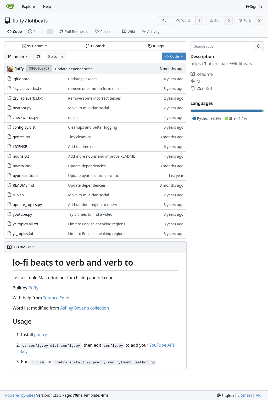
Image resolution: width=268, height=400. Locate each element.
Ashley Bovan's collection (84, 308)
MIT (197, 81)
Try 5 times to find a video (90, 214)
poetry (40, 335)
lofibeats (38, 20)
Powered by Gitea (20, 395)
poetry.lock (22, 165)
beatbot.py (22, 107)
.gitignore (21, 78)
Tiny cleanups (80, 136)
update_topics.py (27, 204)
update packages (82, 78)
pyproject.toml (25, 175)
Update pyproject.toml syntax (93, 175)
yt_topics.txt (23, 233)
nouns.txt (21, 156)
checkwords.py (25, 117)
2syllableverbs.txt (28, 98)
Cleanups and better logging (92, 127)
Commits (35, 45)
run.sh (18, 194)
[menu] (225, 395)
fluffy (18, 20)
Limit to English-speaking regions (96, 223)
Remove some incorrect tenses (94, 98)
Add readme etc (81, 146)
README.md (23, 185)
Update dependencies (74, 68)
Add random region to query (92, 204)
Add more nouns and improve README (101, 156)
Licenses (245, 395)
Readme (202, 74)
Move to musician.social (88, 107)
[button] (38, 56)
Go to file (55, 56)
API (258, 395)
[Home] (10, 6)
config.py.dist (24, 127)
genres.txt (21, 136)
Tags (156, 45)
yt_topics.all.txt (25, 223)
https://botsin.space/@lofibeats (221, 63)
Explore (28, 6)
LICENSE (20, 146)
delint (73, 117)
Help (47, 6)
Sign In (254, 6)
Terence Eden (56, 298)
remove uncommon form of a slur (97, 88)
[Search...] (259, 46)
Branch (95, 45)
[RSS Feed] (164, 20)
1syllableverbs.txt (28, 88)
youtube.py (22, 214)
